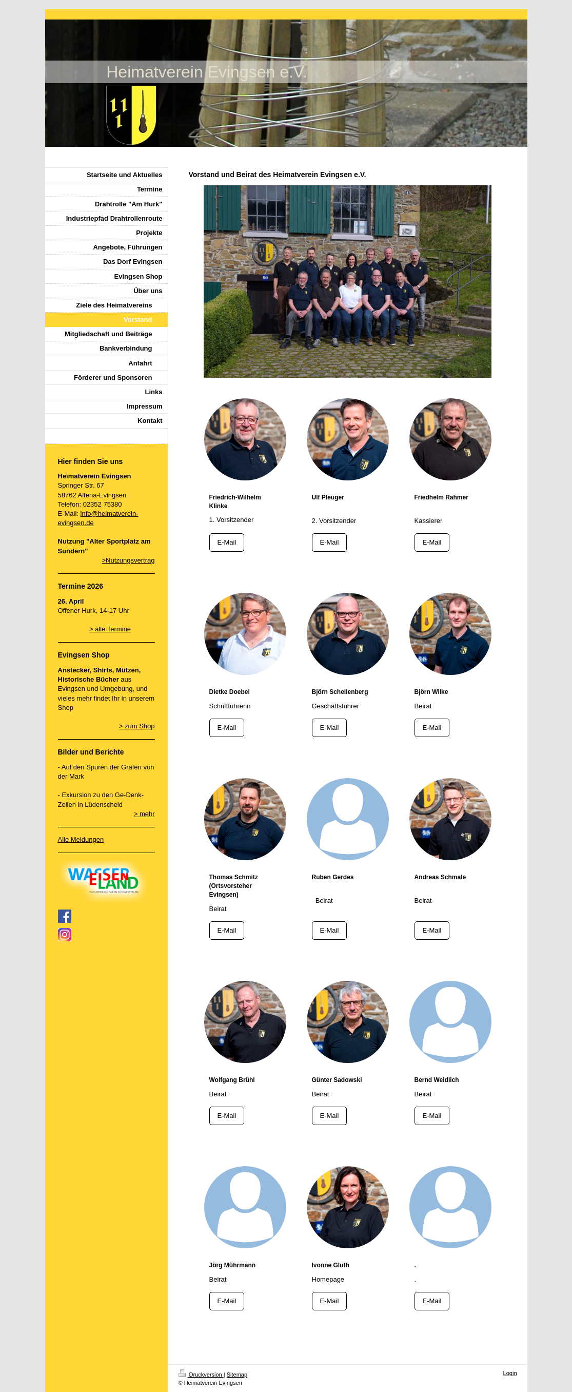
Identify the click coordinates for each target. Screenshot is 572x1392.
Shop (146, 726)
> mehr (144, 814)
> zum (129, 726)
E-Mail (227, 542)
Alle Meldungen (81, 839)
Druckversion (201, 1374)
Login (510, 1373)
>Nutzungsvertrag (128, 560)
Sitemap (237, 1374)
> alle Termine (110, 629)
